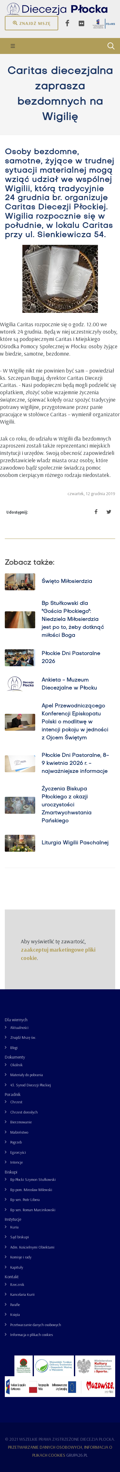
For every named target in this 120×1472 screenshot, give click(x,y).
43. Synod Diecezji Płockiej (30, 1085)
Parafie (15, 1304)
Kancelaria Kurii (22, 1294)
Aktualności (19, 1027)
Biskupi (11, 1172)
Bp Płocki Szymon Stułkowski (33, 1179)
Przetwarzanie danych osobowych (35, 1324)
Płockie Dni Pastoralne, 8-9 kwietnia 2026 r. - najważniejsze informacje (75, 763)
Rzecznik (17, 1284)
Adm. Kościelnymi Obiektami (32, 1247)
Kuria (14, 1227)
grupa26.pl (77, 1455)
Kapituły (16, 1267)
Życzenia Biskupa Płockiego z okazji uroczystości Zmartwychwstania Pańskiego (67, 805)
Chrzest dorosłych (24, 1112)
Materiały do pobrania (26, 1074)
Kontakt (12, 1277)
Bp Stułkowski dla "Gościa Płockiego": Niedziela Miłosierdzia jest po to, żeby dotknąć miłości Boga (73, 619)
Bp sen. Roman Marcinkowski (32, 1209)
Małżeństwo (19, 1132)
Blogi (14, 1047)
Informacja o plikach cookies (31, 1334)
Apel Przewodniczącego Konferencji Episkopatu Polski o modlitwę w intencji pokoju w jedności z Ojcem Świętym (75, 722)
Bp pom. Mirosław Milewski (31, 1189)
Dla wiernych (16, 1020)
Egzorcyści (18, 1152)
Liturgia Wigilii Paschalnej (75, 843)
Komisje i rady (20, 1257)
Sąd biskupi (19, 1236)
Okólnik (16, 1064)
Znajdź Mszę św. (23, 1037)
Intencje (16, 1162)
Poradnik (12, 1094)
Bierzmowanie (21, 1122)
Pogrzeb (16, 1142)
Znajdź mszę (31, 23)
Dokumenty (15, 1057)
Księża (15, 1314)
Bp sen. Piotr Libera (25, 1199)
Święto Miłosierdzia (67, 581)
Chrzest (16, 1101)
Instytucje (13, 1219)
